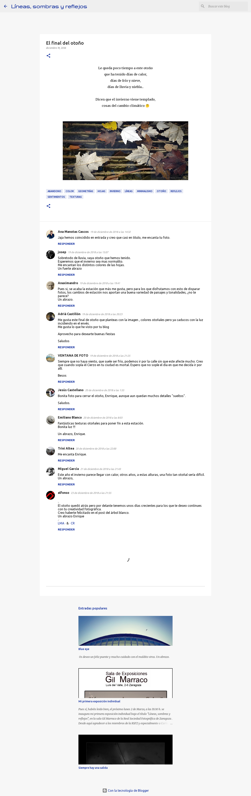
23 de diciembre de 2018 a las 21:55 (91, 492)
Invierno (115, 191)
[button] (48, 56)
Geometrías (85, 191)
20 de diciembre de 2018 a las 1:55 (104, 390)
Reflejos (176, 191)
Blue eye (83, 649)
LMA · (62, 523)
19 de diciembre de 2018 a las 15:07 (88, 252)
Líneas (129, 191)
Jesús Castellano (71, 390)
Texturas (75, 197)
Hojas (101, 191)
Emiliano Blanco (70, 417)
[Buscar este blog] (227, 6)
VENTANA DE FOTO (73, 355)
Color (70, 191)
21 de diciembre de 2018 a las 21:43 (100, 469)
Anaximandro (68, 283)
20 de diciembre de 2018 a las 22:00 (96, 448)
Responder (66, 243)
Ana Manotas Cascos (73, 231)
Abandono (54, 191)
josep (62, 252)
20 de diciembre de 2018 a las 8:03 (102, 417)
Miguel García (68, 469)
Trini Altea (66, 448)
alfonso (63, 492)
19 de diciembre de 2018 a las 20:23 (102, 314)
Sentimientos (56, 197)
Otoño (161, 191)
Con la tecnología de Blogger (125, 790)
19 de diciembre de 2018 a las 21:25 (110, 355)
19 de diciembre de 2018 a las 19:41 (100, 283)
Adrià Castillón (69, 314)
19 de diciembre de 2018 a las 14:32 (110, 231)
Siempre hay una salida (93, 767)
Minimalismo (144, 191)
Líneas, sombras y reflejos (49, 6)
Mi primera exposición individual (99, 701)
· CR (72, 523)
